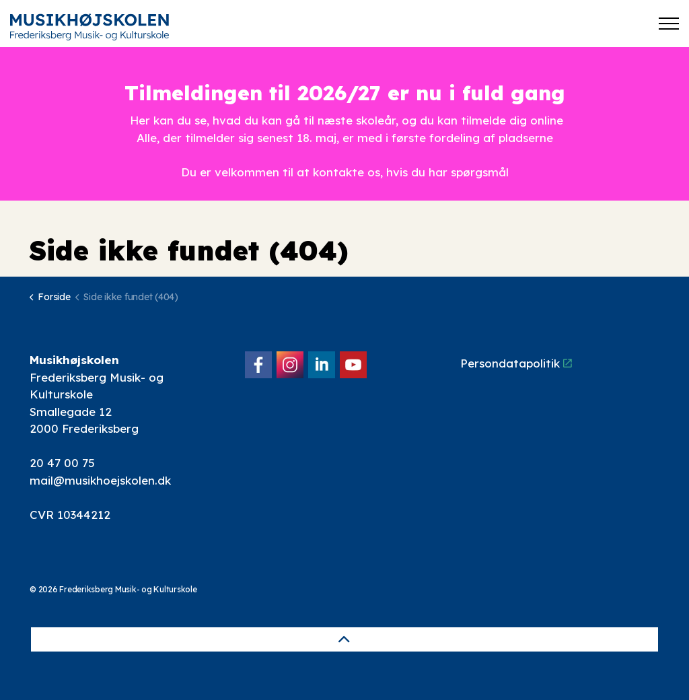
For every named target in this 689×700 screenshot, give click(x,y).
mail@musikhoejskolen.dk (100, 480)
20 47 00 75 (62, 463)
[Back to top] (344, 639)
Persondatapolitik (516, 363)
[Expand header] (669, 23)
